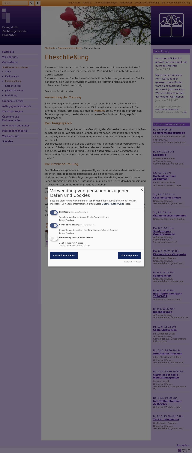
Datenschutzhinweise (113, 204)
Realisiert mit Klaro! (132, 262)
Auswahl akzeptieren (64, 255)
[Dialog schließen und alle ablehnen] (142, 188)
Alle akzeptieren (129, 255)
